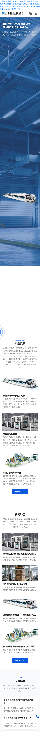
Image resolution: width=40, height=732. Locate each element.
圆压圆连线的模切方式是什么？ (17, 718)
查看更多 (20, 492)
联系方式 (7, 3)
